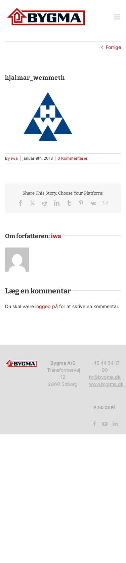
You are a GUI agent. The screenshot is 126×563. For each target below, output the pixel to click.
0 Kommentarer (72, 158)
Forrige (113, 47)
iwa (14, 158)
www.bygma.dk (106, 384)
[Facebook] (94, 423)
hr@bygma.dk (105, 377)
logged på (47, 306)
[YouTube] (105, 423)
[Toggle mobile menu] (117, 16)
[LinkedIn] (115, 423)
